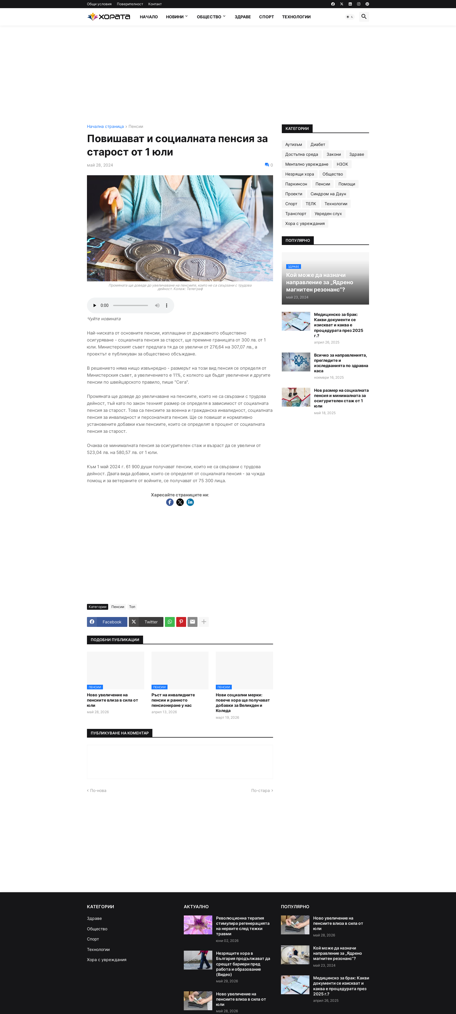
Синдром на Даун (328, 193)
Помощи (347, 183)
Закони (334, 154)
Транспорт (295, 213)
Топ (132, 607)
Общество (209, 16)
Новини (175, 16)
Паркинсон (296, 183)
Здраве (243, 16)
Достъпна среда (301, 154)
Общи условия (99, 4)
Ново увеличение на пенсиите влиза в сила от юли (112, 700)
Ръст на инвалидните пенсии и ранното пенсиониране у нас (173, 700)
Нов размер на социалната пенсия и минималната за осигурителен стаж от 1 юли (341, 398)
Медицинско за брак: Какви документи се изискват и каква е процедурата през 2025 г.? (338, 325)
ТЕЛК (311, 203)
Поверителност (130, 4)
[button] (350, 17)
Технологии (296, 16)
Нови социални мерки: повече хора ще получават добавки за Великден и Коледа (243, 702)
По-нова (98, 790)
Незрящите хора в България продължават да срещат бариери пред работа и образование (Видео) (243, 964)
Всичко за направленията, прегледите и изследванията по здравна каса (341, 363)
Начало (149, 16)
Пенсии (136, 126)
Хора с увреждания (305, 223)
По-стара (260, 790)
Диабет (318, 144)
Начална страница (105, 126)
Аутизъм (293, 144)
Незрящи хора (299, 173)
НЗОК (342, 164)
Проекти (293, 193)
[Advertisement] (228, 75)
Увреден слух (328, 213)
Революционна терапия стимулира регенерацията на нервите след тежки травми (243, 925)
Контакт (155, 4)
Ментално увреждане (306, 164)
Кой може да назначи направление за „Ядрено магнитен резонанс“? (337, 953)
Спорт (266, 16)
